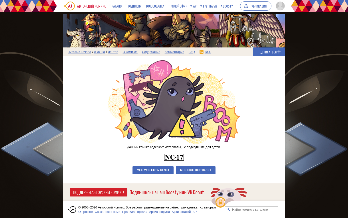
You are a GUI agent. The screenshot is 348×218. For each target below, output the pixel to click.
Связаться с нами (107, 212)
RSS (208, 52)
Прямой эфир (178, 6)
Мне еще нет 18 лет (195, 170)
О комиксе (130, 52)
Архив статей (181, 212)
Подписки (134, 6)
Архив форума (159, 212)
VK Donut (196, 192)
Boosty (228, 6)
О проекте (85, 212)
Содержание (151, 52)
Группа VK (210, 6)
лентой (113, 52)
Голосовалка (155, 6)
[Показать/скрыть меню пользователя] (279, 6)
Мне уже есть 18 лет (153, 170)
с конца (99, 52)
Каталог (117, 6)
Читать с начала (79, 52)
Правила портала (134, 212)
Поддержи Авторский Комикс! (98, 192)
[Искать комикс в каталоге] (228, 209)
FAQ (192, 52)
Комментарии (174, 52)
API (195, 6)
